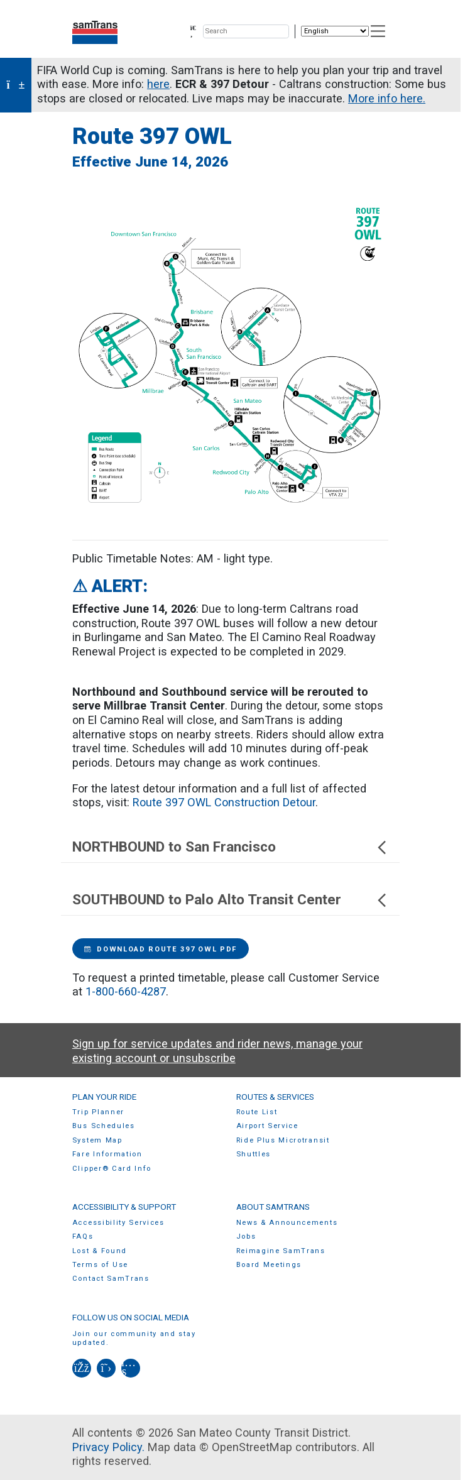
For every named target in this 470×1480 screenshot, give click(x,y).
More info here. (386, 98)
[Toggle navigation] (378, 31)
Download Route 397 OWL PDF (160, 949)
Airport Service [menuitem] (267, 1126)
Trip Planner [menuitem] (98, 1112)
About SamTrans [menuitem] (273, 1207)
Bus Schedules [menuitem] (103, 1126)
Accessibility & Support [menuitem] (124, 1207)
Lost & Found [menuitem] (99, 1251)
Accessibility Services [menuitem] (118, 1223)
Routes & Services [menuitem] (275, 1097)
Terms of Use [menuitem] (100, 1265)
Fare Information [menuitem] (107, 1154)
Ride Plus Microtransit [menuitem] (283, 1140)
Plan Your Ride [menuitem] (104, 1097)
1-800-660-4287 (125, 991)
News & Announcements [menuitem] (287, 1223)
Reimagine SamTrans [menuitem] (280, 1251)
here (158, 83)
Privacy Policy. (108, 1447)
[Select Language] (335, 31)
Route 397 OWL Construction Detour (224, 802)
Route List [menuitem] (257, 1112)
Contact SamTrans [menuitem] (111, 1278)
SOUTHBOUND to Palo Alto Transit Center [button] (230, 899)
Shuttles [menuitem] (253, 1154)
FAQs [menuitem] (83, 1236)
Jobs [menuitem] (246, 1236)
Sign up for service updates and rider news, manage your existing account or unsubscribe (217, 1051)
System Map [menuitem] (97, 1140)
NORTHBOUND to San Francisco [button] (230, 846)
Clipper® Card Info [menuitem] (111, 1169)
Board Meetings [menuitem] (269, 1265)
